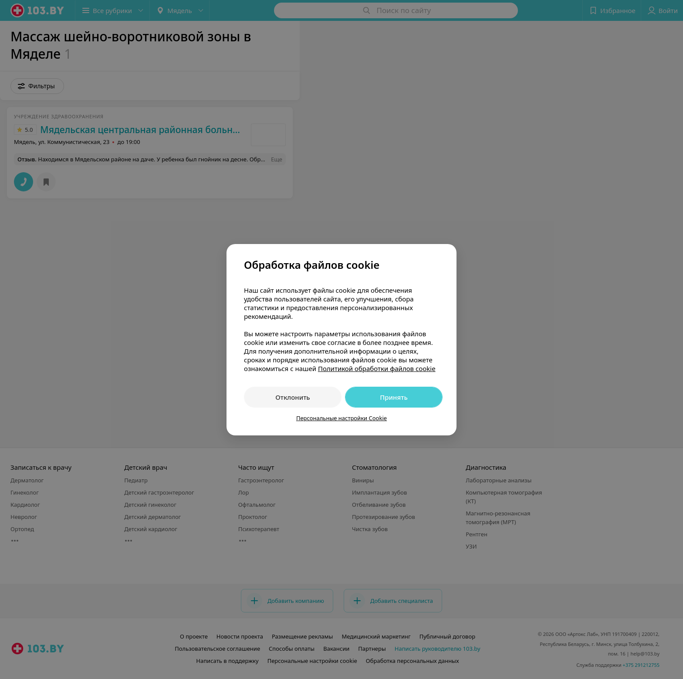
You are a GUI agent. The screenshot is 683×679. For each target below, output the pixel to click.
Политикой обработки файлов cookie (377, 368)
